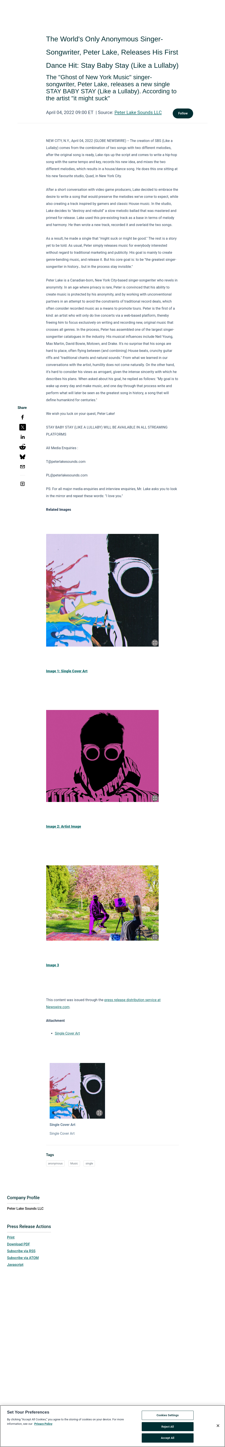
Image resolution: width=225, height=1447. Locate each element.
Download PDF (18, 1244)
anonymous (55, 1163)
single (89, 1163)
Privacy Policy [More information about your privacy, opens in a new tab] (43, 1423)
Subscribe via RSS (21, 1251)
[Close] (218, 1425)
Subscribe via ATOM (23, 1258)
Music (74, 1163)
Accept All (167, 1438)
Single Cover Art (67, 1033)
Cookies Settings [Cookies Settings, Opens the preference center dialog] (167, 1415)
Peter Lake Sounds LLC (138, 112)
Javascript (15, 1265)
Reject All (167, 1426)
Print (11, 1237)
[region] (112, 1426)
